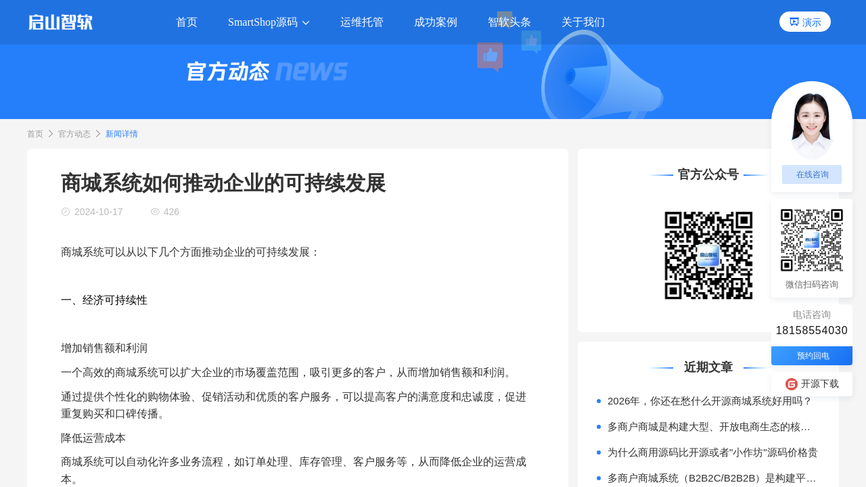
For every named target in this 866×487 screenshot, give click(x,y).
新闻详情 (122, 134)
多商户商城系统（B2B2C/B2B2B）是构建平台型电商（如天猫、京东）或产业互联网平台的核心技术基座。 (714, 478)
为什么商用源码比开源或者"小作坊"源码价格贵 (713, 452)
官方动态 (74, 134)
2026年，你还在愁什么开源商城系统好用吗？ (710, 401)
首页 (35, 134)
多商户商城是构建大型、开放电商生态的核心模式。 (714, 426)
